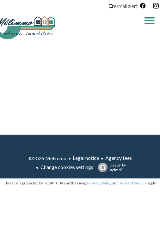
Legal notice (86, 158)
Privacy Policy (100, 183)
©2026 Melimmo (47, 158)
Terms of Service (133, 183)
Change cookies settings (66, 167)
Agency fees (118, 158)
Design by (110, 167)
